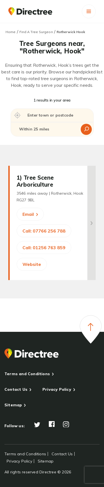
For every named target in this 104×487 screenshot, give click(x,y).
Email (30, 214)
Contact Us (15, 389)
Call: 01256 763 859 (43, 247)
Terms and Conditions (27, 373)
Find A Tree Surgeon (36, 32)
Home (11, 32)
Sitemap (13, 404)
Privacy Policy (56, 389)
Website (31, 264)
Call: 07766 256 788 (43, 231)
